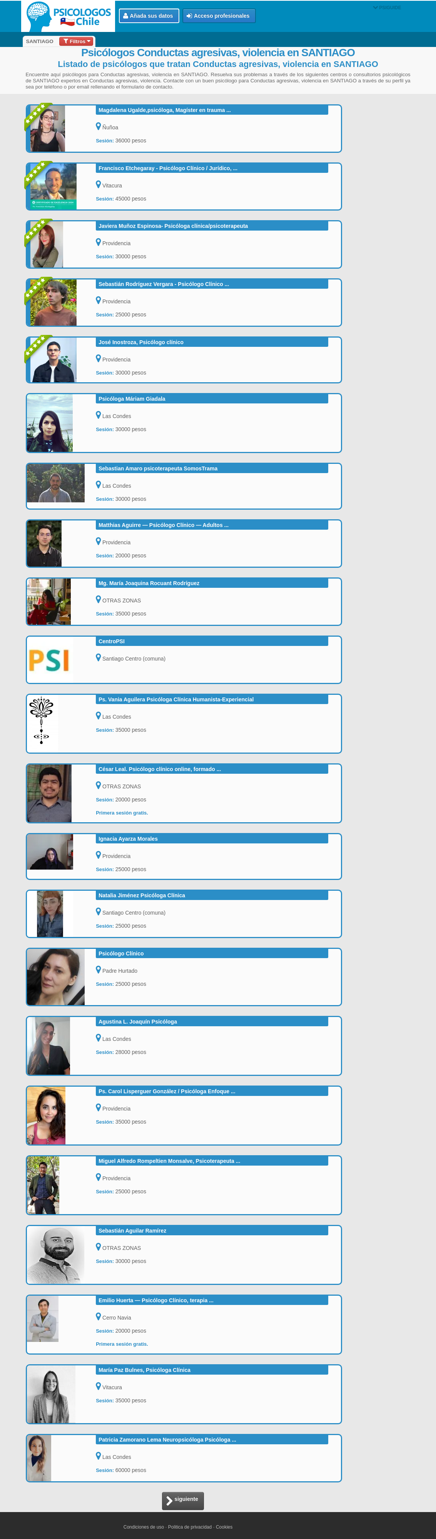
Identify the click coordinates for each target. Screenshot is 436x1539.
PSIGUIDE (387, 7)
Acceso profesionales (218, 16)
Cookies (224, 1527)
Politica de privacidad (190, 1527)
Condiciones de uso (144, 1527)
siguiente (182, 1501)
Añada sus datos (148, 16)
